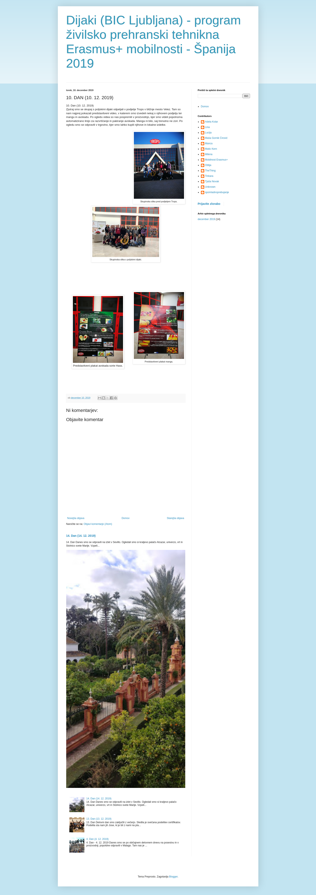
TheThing (210, 170)
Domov (125, 518)
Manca (209, 143)
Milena (208, 154)
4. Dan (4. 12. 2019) (97, 839)
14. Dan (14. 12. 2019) (81, 535)
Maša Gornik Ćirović (216, 138)
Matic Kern (211, 148)
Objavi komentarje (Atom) (98, 524)
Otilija (208, 165)
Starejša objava (175, 518)
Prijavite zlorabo (209, 203)
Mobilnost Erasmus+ (216, 159)
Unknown (210, 186)
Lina (207, 127)
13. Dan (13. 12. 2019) (98, 818)
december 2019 (206, 219)
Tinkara (209, 176)
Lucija (208, 132)
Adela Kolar (211, 121)
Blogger (173, 876)
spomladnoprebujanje (217, 192)
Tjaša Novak (212, 181)
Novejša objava (75, 518)
